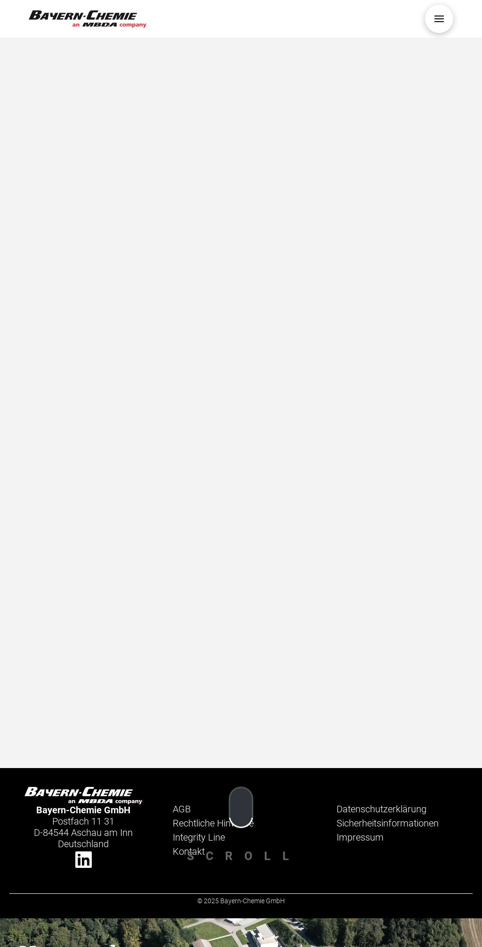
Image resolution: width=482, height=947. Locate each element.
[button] (439, 19)
